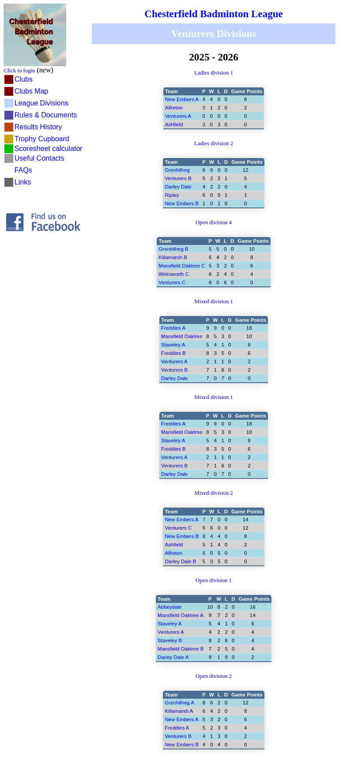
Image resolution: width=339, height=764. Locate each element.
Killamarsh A (179, 711)
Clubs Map (31, 91)
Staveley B (170, 640)
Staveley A (173, 344)
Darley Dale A (173, 657)
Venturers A (178, 116)
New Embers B (182, 203)
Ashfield (174, 124)
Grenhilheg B (173, 249)
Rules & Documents (46, 115)
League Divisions (41, 103)
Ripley (172, 195)
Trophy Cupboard (42, 139)
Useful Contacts (39, 158)
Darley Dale (174, 378)
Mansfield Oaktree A (180, 615)
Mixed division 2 (213, 493)
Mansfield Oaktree (181, 336)
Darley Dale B (180, 561)
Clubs (24, 79)
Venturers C (171, 282)
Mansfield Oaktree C (181, 265)
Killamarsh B (172, 257)
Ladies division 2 (213, 143)
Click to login (19, 70)
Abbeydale (169, 607)
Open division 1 (214, 580)
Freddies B (173, 353)
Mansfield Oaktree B (180, 648)
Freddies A (173, 328)
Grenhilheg (177, 170)
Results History (38, 127)
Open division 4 (214, 222)
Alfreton (174, 107)
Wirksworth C (173, 274)
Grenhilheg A (179, 702)
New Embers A (182, 99)
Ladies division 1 (213, 73)
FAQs (23, 170)
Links (23, 182)
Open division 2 (214, 676)
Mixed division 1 (213, 301)
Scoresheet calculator (49, 148)
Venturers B (174, 370)
